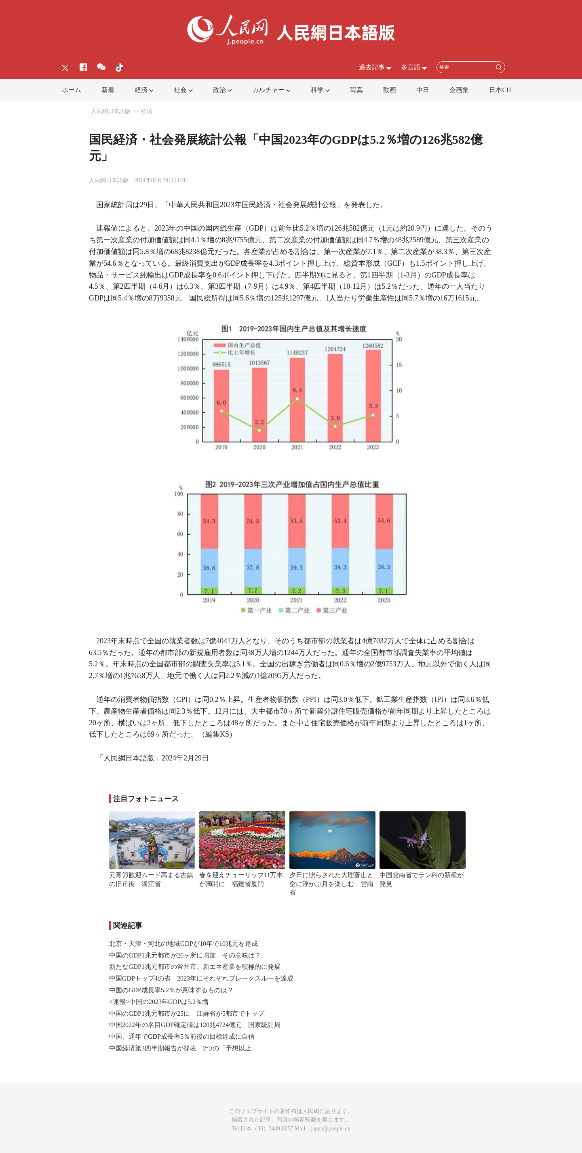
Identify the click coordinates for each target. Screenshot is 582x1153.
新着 (107, 89)
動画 (389, 89)
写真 (356, 89)
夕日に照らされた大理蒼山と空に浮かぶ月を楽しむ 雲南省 (331, 884)
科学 (317, 89)
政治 (219, 89)
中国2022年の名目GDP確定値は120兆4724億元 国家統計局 (194, 1024)
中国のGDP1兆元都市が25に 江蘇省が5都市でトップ (186, 1013)
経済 (141, 89)
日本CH (500, 89)
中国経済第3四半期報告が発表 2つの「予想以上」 (183, 1048)
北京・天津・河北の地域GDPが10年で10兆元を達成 (183, 943)
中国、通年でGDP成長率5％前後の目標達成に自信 (182, 1036)
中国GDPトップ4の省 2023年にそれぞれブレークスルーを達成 (201, 978)
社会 (180, 89)
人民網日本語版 (111, 111)
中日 (422, 89)
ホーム (71, 89)
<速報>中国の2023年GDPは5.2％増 (159, 1001)
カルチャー (268, 89)
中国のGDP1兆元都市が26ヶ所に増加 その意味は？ (185, 955)
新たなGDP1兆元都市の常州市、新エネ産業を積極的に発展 (194, 966)
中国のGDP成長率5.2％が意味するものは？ (171, 990)
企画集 (459, 89)
